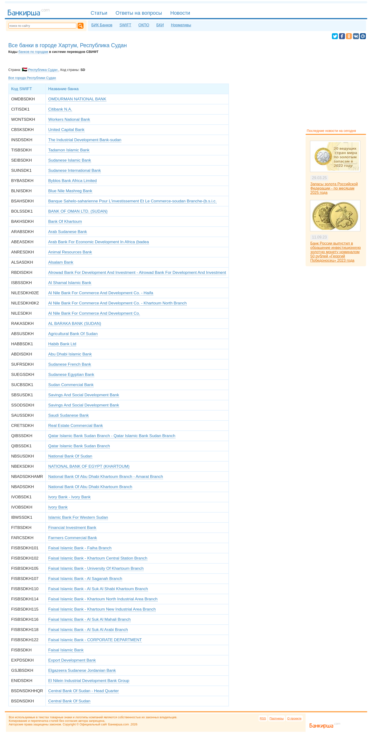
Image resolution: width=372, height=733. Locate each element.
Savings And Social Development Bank (83, 394)
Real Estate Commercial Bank (75, 425)
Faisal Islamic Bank (66, 650)
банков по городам (33, 52)
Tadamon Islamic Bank (68, 150)
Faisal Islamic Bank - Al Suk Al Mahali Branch (89, 619)
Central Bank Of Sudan (69, 701)
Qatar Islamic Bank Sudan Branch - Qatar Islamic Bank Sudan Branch (111, 435)
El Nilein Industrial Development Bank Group (88, 680)
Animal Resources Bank (70, 252)
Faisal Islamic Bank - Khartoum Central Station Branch (97, 558)
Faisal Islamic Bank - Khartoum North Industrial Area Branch (103, 599)
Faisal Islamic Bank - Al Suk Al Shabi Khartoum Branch (98, 588)
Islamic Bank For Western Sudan (78, 517)
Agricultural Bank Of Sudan (73, 333)
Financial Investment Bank (72, 527)
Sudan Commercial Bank (70, 384)
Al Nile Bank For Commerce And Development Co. (94, 313)
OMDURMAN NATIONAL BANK (77, 99)
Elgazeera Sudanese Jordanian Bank (82, 670)
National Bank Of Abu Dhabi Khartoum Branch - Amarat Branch (105, 476)
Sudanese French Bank (69, 364)
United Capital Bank (66, 129)
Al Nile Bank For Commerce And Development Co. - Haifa (100, 292)
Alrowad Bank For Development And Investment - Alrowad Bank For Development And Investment (137, 272)
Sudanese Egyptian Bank (71, 374)
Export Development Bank (72, 660)
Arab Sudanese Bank (67, 231)
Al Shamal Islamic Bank (69, 282)
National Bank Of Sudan (70, 456)
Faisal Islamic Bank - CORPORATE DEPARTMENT (95, 639)
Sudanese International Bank (74, 170)
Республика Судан (43, 70)
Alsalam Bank (60, 262)
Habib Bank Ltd (62, 343)
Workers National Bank (69, 119)
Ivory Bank (58, 507)
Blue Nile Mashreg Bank (70, 190)
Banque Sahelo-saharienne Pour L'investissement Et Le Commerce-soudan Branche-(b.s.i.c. (132, 201)
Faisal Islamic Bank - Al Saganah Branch (85, 578)
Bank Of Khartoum (65, 221)
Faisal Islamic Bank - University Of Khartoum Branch (96, 568)
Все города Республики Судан (32, 78)
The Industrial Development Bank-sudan (84, 139)
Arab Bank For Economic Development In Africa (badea (98, 241)
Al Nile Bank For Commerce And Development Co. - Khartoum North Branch (117, 303)
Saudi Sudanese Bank (68, 415)
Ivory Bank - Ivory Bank (69, 497)
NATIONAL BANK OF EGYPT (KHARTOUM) (89, 466)
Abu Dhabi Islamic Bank (70, 354)
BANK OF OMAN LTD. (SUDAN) (77, 211)
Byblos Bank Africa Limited (72, 180)
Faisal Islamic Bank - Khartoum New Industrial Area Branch (102, 609)
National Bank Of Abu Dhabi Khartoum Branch (90, 486)
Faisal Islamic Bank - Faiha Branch (80, 548)
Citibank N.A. (60, 109)
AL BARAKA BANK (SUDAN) (74, 323)
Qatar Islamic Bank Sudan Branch (79, 446)
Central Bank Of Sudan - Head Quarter (83, 690)
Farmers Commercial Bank (72, 537)
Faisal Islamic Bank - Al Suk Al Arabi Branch (88, 629)
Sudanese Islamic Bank (69, 160)
